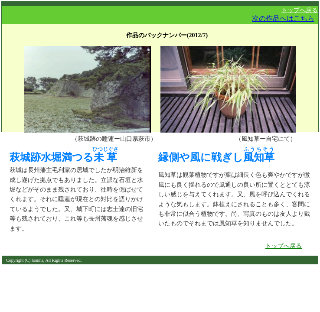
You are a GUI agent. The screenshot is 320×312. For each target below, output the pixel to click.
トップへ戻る (299, 10)
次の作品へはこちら (283, 18)
